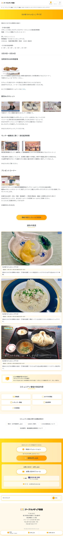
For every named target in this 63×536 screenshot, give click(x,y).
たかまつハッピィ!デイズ (31, 7)
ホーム (2, 7)
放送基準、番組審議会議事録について (31, 428)
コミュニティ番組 (9, 7)
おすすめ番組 (48, 396)
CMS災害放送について (48, 424)
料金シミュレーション (13, 532)
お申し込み (32, 532)
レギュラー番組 (17, 7)
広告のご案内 (32, 424)
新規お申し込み (33, 458)
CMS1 (23, 7)
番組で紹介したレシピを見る (31, 217)
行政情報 (17, 408)
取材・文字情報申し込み (15, 424)
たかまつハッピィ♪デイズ (43, 7)
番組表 (17, 396)
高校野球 (48, 402)
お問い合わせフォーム (33, 471)
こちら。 (24, 89)
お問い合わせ (52, 532)
